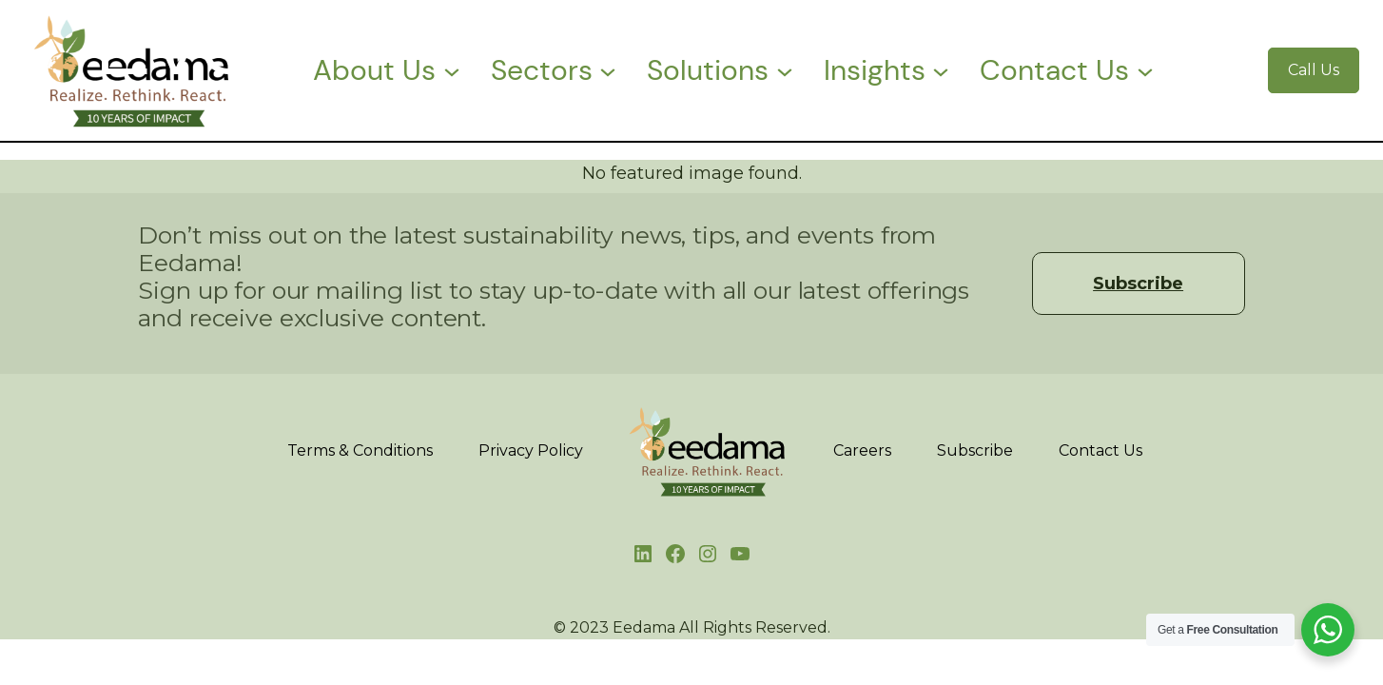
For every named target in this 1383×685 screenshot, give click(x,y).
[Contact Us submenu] (1145, 70)
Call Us (1313, 70)
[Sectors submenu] (607, 70)
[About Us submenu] (451, 70)
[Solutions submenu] (784, 70)
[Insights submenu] (940, 70)
